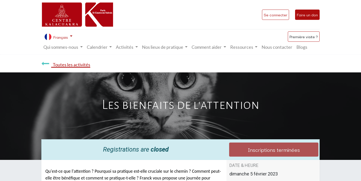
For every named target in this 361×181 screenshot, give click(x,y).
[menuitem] (276, 47)
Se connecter (275, 15)
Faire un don (307, 15)
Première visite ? (304, 36)
